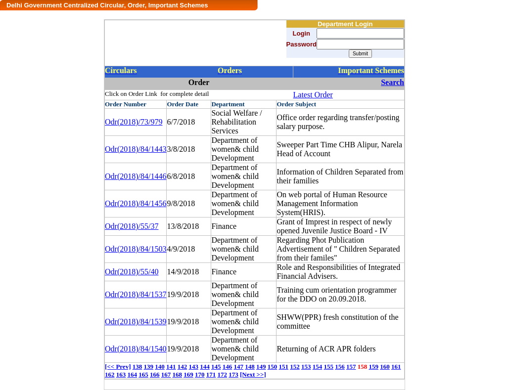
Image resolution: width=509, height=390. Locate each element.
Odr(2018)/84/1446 (135, 176)
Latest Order (313, 94)
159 (373, 366)
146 (227, 366)
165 (143, 374)
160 (385, 366)
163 (121, 374)
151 (283, 366)
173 (233, 374)
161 (396, 366)
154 (318, 366)
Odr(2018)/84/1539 (135, 321)
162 (110, 374)
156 (340, 366)
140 (160, 366)
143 (193, 366)
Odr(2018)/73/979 (133, 122)
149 (261, 366)
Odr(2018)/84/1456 (135, 203)
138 (137, 366)
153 (306, 366)
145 (216, 366)
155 (328, 366)
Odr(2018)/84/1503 (135, 249)
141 (171, 366)
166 (155, 374)
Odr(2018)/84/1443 (135, 149)
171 (211, 374)
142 (182, 366)
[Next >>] (253, 374)
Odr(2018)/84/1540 (135, 349)
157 (351, 366)
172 (223, 374)
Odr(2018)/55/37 (131, 226)
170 (200, 374)
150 (273, 366)
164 (133, 374)
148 (250, 366)
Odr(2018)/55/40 (131, 271)
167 (166, 374)
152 (295, 366)
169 (188, 374)
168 (178, 374)
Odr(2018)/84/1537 (135, 294)
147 (238, 366)
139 (148, 366)
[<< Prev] (118, 366)
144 (205, 366)
